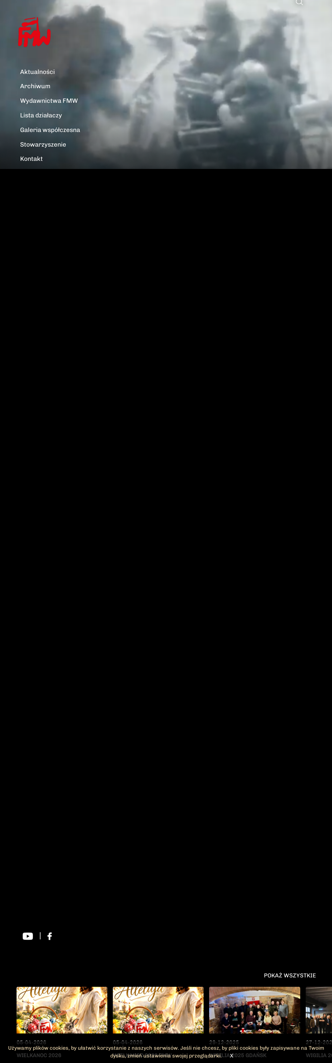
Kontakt (31, 158)
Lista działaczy (41, 115)
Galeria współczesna (50, 130)
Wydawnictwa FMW (49, 100)
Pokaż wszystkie (290, 975)
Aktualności (37, 72)
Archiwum (35, 86)
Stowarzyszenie (43, 144)
